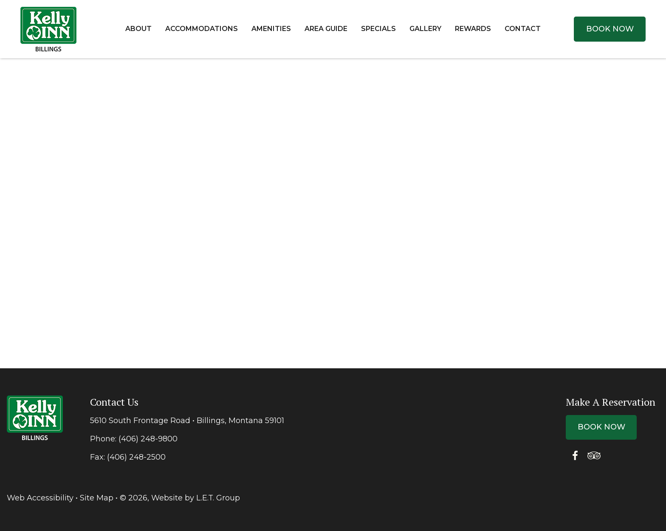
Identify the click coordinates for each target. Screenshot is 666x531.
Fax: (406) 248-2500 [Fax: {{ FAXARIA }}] (128, 457)
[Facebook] (575, 455)
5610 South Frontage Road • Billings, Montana (187, 420)
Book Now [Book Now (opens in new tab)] (610, 29)
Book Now (601, 427)
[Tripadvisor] (593, 455)
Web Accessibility (40, 498)
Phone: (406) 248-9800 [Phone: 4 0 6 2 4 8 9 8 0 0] (134, 438)
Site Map (96, 498)
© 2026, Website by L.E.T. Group (180, 498)
